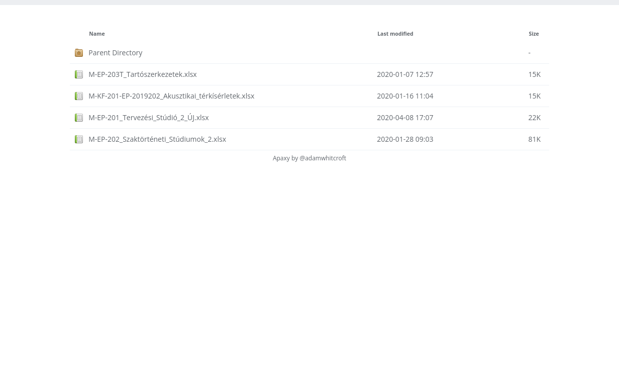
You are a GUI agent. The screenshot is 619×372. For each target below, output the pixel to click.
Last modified (395, 33)
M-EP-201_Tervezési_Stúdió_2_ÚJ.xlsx (148, 117)
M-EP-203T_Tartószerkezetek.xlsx (142, 74)
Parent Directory (115, 52)
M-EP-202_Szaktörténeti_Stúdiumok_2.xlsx (157, 139)
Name (97, 33)
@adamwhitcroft (322, 158)
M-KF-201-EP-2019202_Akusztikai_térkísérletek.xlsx (171, 96)
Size (534, 33)
